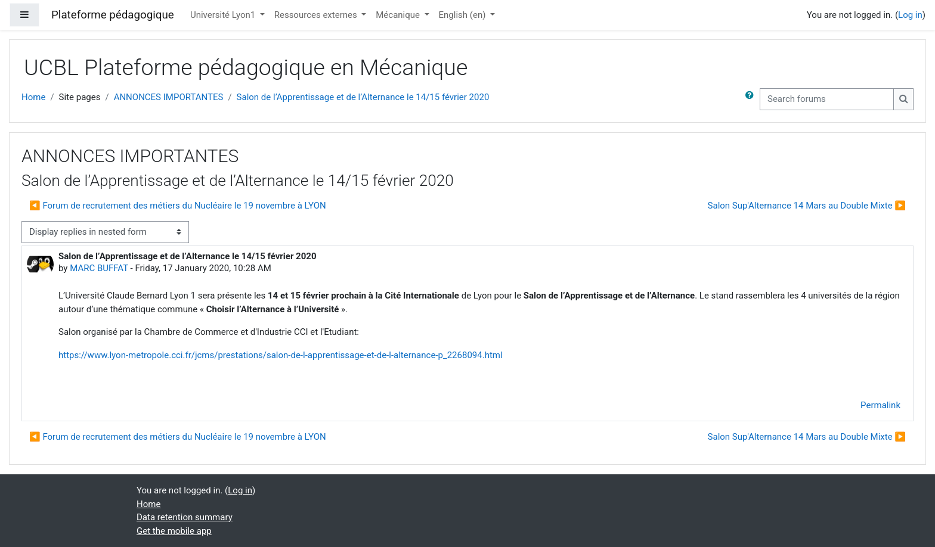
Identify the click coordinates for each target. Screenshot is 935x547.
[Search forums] (827, 99)
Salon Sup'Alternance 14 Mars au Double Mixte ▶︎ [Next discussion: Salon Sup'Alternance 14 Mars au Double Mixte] (807, 205)
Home (33, 97)
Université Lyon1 (224, 15)
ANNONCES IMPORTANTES (169, 97)
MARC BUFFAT (99, 268)
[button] (752, 99)
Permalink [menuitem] (880, 405)
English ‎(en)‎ (463, 15)
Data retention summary (185, 517)
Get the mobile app (174, 531)
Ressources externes (317, 15)
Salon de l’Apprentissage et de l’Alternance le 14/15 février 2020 (363, 97)
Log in (910, 15)
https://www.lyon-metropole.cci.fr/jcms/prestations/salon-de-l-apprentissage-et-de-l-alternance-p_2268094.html (280, 355)
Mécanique (399, 15)
